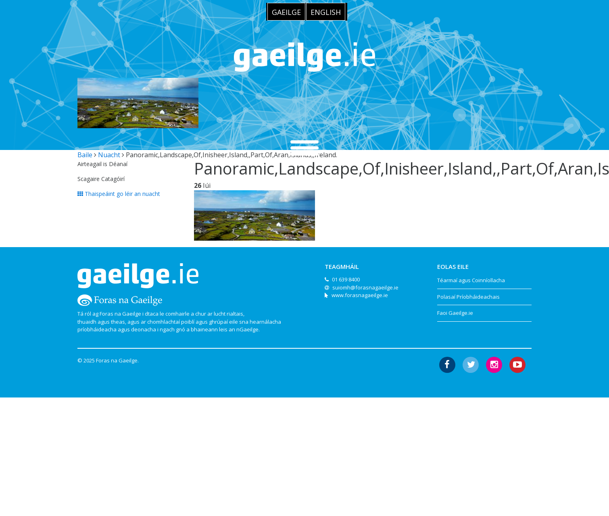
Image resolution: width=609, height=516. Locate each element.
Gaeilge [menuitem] (286, 12)
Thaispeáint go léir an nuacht (118, 194)
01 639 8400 (346, 279)
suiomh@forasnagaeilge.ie (365, 287)
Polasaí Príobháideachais (468, 296)
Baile (84, 154)
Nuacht (109, 154)
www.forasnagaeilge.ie (360, 295)
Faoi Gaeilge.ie (455, 312)
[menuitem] (286, 12)
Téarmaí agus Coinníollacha (471, 280)
